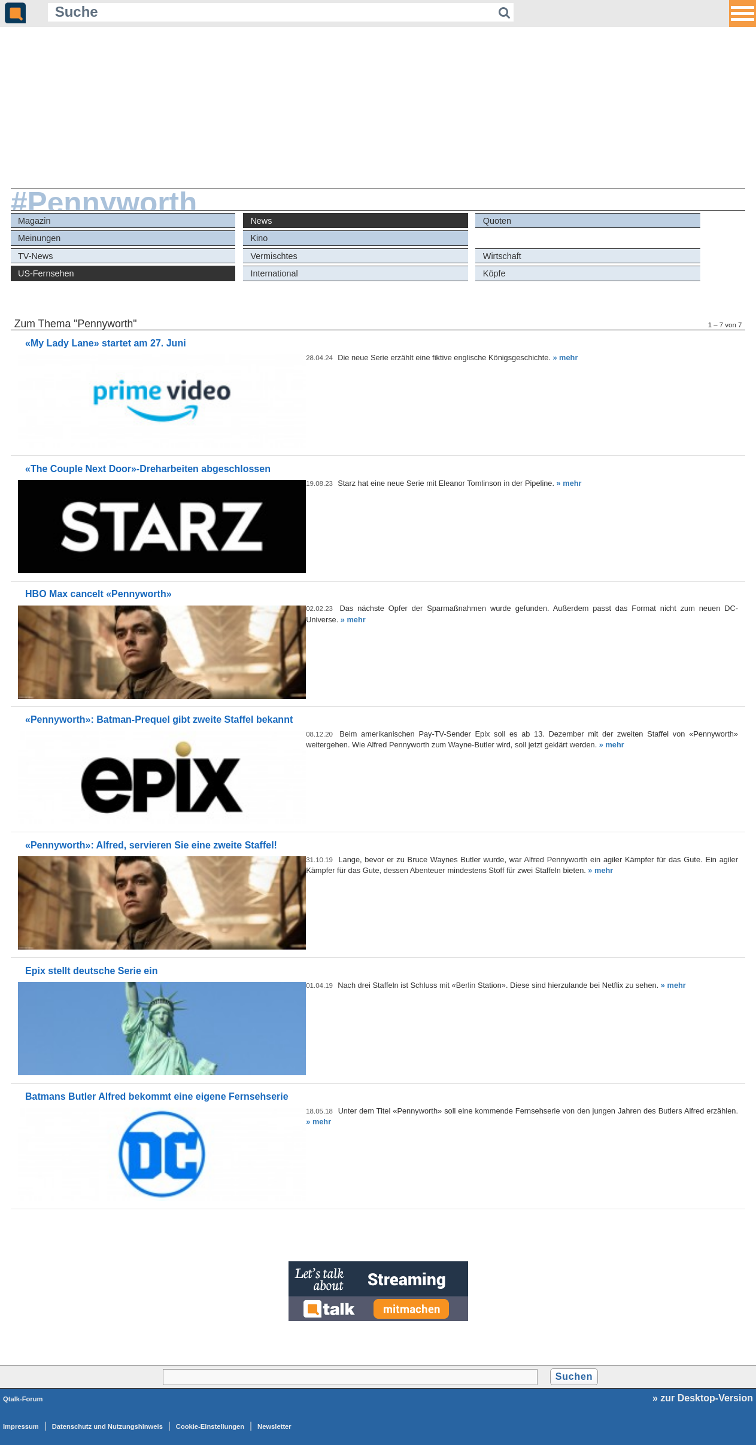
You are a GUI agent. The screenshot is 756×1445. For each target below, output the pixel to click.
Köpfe (494, 273)
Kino (259, 238)
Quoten (497, 221)
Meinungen (39, 238)
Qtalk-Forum (23, 1399)
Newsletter (274, 1426)
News (261, 221)
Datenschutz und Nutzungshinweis (107, 1426)
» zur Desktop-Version (702, 1398)
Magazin (34, 221)
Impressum (21, 1426)
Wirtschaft (502, 256)
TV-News (35, 256)
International (273, 273)
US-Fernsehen (46, 273)
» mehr (565, 357)
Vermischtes (273, 256)
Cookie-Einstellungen (210, 1426)
